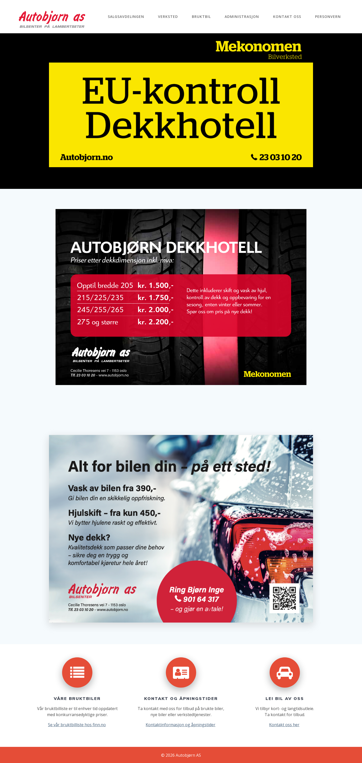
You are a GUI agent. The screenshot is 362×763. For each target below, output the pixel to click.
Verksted (168, 16)
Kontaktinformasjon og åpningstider (180, 724)
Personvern (328, 16)
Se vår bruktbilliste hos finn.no (77, 724)
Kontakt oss (287, 16)
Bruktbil (201, 16)
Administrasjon (242, 16)
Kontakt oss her (284, 724)
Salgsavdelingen (126, 16)
